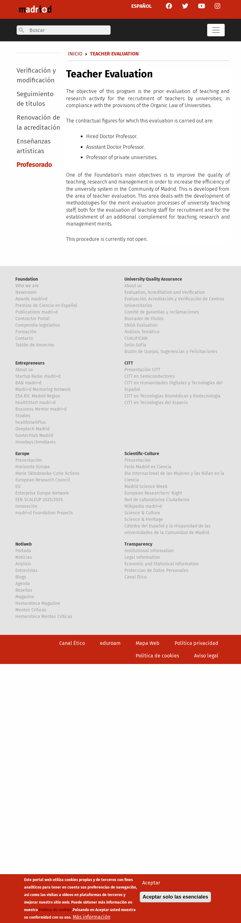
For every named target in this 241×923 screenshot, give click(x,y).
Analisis (23, 564)
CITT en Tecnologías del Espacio (156, 402)
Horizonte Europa (32, 466)
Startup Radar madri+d (37, 376)
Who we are (27, 285)
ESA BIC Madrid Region (37, 396)
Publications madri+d (36, 312)
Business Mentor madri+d (40, 409)
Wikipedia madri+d (143, 506)
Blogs (20, 577)
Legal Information (142, 557)
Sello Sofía (135, 345)
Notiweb (23, 544)
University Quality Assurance (153, 279)
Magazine (24, 596)
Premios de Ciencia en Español (46, 305)
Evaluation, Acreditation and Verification (164, 292)
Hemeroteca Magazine (37, 603)
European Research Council (42, 480)
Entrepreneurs (30, 363)
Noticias (23, 557)
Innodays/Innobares (35, 442)
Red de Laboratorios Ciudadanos (157, 499)
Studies (22, 415)
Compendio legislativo (37, 325)
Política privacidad (196, 643)
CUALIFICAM (136, 338)
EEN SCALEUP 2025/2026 (39, 499)
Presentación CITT (142, 369)
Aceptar (151, 884)
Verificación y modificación (36, 75)
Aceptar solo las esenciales (175, 898)
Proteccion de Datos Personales (156, 570)
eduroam (110, 643)
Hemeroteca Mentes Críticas (43, 616)
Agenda (22, 583)
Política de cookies (157, 656)
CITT (128, 363)
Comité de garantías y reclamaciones (161, 312)
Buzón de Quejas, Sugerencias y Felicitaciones (170, 351)
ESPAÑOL (141, 6)
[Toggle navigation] (216, 30)
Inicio (75, 54)
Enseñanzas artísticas (34, 146)
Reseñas (23, 590)
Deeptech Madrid (32, 429)
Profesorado (34, 165)
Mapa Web (148, 643)
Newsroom (26, 292)
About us (133, 285)
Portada (23, 550)
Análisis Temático (142, 331)
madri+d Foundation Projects (44, 513)
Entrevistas (26, 570)
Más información (91, 918)
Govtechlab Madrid (34, 435)
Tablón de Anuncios (34, 345)
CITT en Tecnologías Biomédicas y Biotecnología (172, 396)
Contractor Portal (32, 318)
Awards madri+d (31, 299)
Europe (22, 453)
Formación (25, 331)
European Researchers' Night (153, 493)
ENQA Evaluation (141, 325)
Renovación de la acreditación (38, 122)
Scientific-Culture (141, 453)
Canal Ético (135, 577)
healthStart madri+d (35, 402)
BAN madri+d (28, 383)
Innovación (26, 506)
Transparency (138, 544)
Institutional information (149, 550)
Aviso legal (206, 656)
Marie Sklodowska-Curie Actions (47, 473)
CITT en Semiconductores (149, 376)
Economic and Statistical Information (161, 564)
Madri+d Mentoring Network (43, 389)
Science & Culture (142, 513)
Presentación (28, 460)
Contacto (24, 338)
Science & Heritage (143, 519)
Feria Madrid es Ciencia (147, 466)
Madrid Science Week (145, 486)
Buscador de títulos (144, 318)
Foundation (26, 279)
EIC (18, 486)
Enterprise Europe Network (42, 493)
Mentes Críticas (30, 610)
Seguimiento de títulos (35, 99)
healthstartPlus (30, 422)
